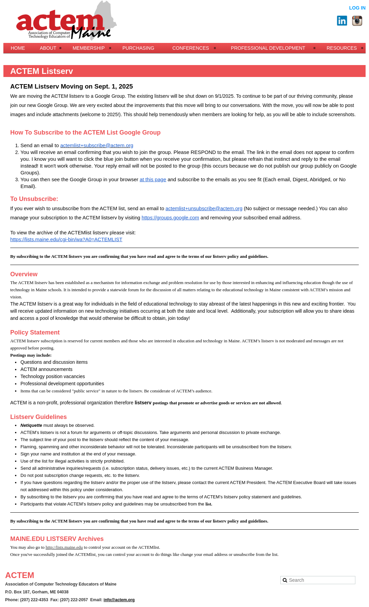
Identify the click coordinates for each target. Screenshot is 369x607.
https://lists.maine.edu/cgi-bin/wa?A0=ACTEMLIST (66, 239)
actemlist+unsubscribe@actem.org (203, 208)
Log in (357, 8)
